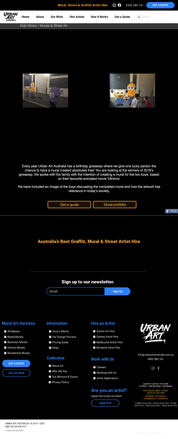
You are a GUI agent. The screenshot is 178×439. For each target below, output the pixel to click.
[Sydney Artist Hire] (111, 336)
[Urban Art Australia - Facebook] (119, 5)
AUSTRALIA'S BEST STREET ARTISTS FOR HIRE (155, 391)
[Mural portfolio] (114, 204)
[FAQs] (67, 348)
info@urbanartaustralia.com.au (156, 354)
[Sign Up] (117, 291)
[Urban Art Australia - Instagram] (114, 5)
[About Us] (67, 366)
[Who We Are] (67, 371)
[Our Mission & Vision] (67, 376)
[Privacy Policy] (66, 382)
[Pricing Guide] (67, 342)
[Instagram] (153, 368)
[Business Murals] (22, 342)
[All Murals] (22, 331)
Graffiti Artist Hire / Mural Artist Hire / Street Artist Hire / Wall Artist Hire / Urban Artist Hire (155, 404)
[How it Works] (67, 331)
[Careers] (111, 367)
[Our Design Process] (67, 337)
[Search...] (154, 17)
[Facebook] (158, 368)
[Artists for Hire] (111, 331)
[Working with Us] (111, 372)
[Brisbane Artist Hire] (111, 347)
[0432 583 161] (135, 5)
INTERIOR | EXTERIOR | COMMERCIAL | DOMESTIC (155, 397)
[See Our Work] (16, 373)
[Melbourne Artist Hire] (111, 342)
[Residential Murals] (22, 353)
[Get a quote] (69, 204)
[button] (160, 5)
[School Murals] (22, 347)
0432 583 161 (156, 359)
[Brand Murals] (22, 337)
